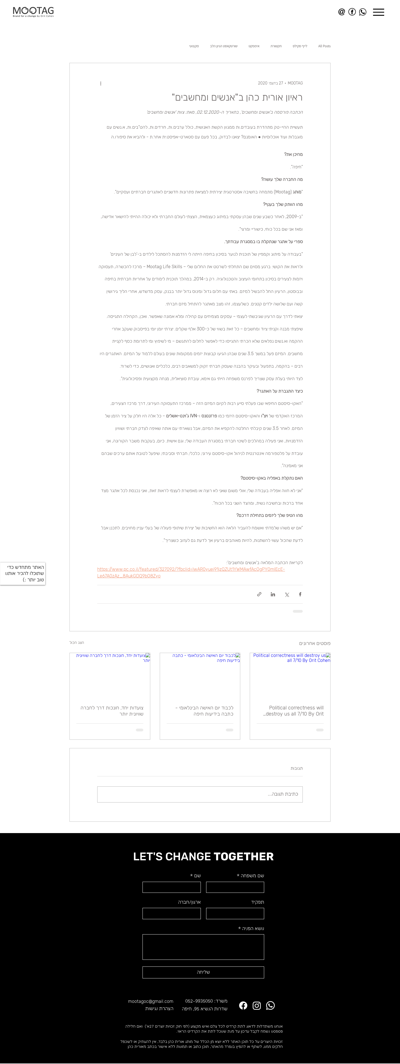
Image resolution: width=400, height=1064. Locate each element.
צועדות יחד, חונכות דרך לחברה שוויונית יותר (112, 711)
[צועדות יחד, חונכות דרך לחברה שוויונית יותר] (110, 675)
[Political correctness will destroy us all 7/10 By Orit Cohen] (290, 675)
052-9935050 (199, 1001)
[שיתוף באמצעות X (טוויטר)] (286, 594)
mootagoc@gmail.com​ (150, 1001)
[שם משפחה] (237, 887)
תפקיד (257, 902)
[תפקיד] (237, 913)
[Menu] (378, 12)
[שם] (173, 887)
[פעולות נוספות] (100, 83)
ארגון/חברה (189, 902)
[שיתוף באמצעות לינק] (259, 594)
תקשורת (276, 46)
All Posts (324, 46)
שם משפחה (250, 876)
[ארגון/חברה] (173, 913)
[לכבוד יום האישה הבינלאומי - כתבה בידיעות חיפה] (200, 675)
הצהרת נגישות (159, 1008)
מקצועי (194, 46)
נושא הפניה (251, 929)
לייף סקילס (300, 46)
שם (195, 876)
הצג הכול (76, 642)
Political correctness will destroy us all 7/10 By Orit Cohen (295, 711)
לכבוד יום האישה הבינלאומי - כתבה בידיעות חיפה (204, 711)
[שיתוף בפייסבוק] (300, 594)
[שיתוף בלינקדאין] (273, 594)
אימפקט (254, 46)
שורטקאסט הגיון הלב (224, 46)
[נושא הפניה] (203, 947)
